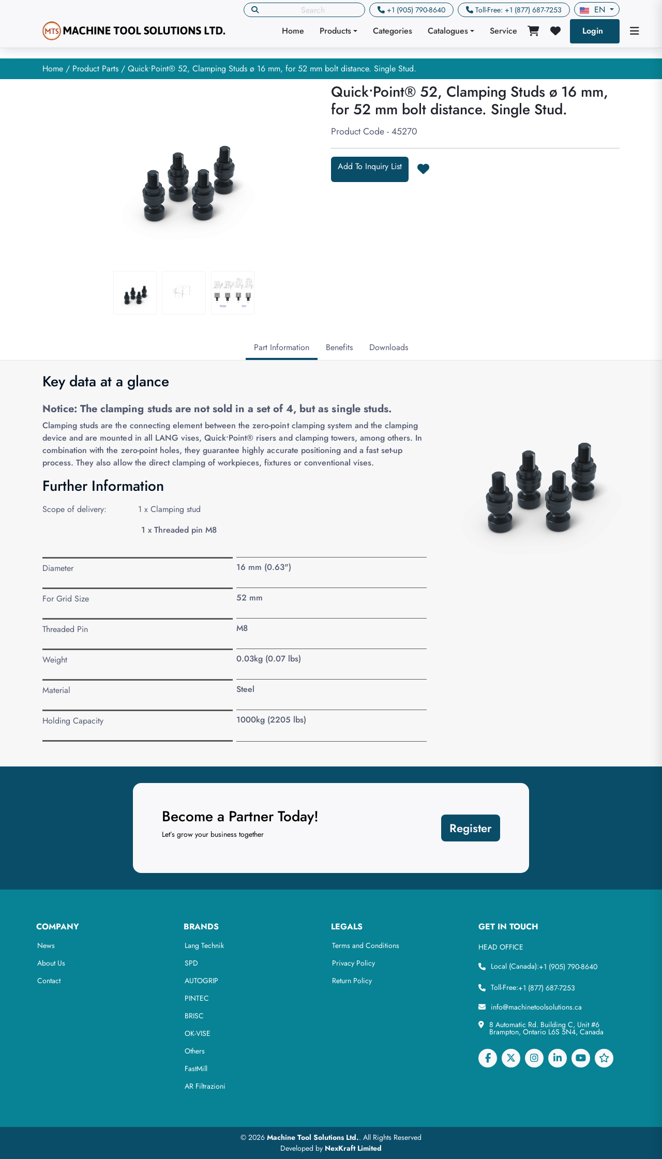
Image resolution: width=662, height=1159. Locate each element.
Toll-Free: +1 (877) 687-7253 (518, 10)
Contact (49, 980)
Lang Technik (204, 945)
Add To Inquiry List (370, 166)
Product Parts (95, 68)
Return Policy (352, 980)
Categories (392, 31)
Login (592, 31)
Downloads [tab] (388, 347)
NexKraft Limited (353, 1148)
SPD (191, 963)
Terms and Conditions (365, 945)
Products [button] (335, 31)
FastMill (196, 1068)
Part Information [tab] (281, 347)
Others (195, 1051)
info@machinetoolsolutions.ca (536, 1007)
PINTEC (197, 998)
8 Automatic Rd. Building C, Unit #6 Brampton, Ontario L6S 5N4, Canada (546, 1028)
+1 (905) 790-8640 (416, 10)
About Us (51, 963)
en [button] (594, 10)
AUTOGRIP (201, 980)
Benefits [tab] (339, 347)
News (46, 945)
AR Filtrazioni (205, 1086)
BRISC (194, 1015)
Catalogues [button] (448, 31)
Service (503, 31)
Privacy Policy (353, 963)
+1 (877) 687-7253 (546, 987)
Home (293, 31)
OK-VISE (197, 1033)
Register (470, 828)
